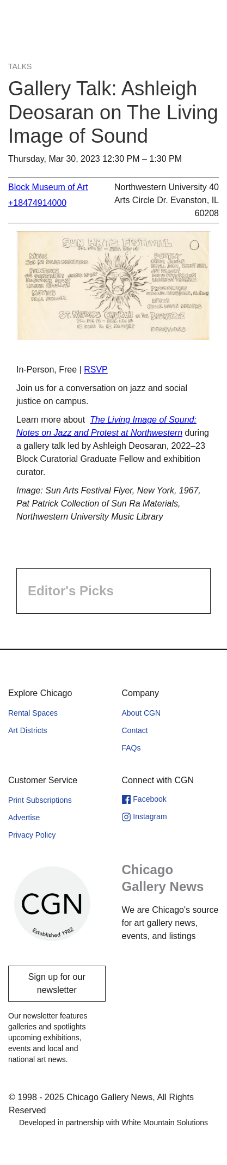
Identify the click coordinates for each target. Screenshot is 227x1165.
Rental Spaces (33, 713)
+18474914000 (37, 203)
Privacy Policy (32, 835)
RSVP (96, 369)
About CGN (141, 713)
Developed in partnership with (113, 1122)
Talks (20, 66)
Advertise (24, 817)
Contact (135, 730)
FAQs (131, 748)
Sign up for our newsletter (56, 983)
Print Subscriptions (40, 800)
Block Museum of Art (48, 187)
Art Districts (27, 730)
